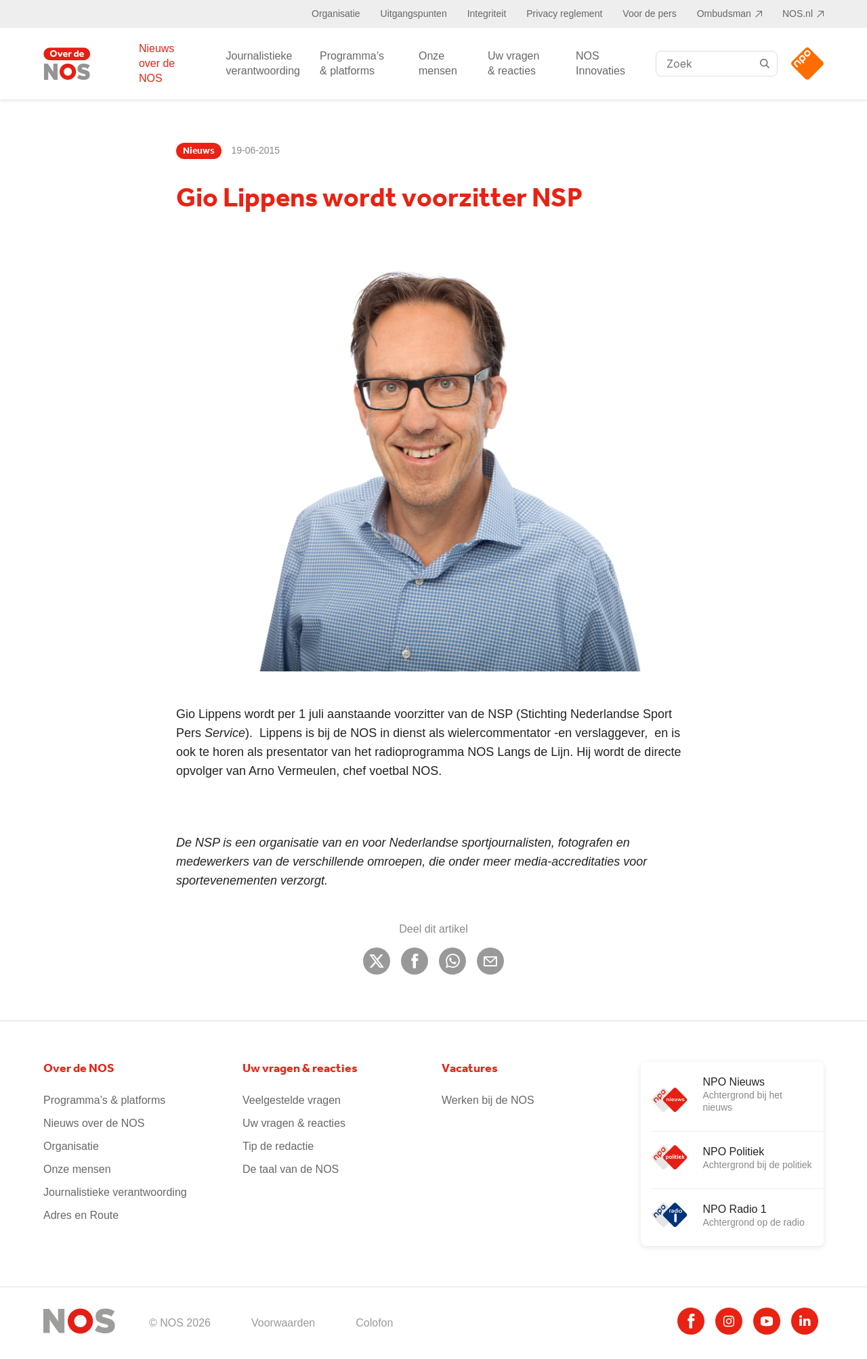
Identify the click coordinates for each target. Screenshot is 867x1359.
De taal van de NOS (290, 1169)
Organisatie (336, 13)
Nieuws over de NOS (157, 63)
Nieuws (199, 150)
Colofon (374, 1323)
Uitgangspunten (414, 13)
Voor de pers (649, 13)
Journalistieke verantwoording (263, 63)
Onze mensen (438, 63)
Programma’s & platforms (352, 63)
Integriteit (487, 13)
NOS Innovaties (600, 63)
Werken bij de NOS (488, 1100)
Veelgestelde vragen (291, 1100)
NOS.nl (797, 13)
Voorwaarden (283, 1323)
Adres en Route (81, 1215)
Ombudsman (724, 13)
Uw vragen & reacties (513, 63)
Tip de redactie (278, 1146)
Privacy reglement (564, 13)
